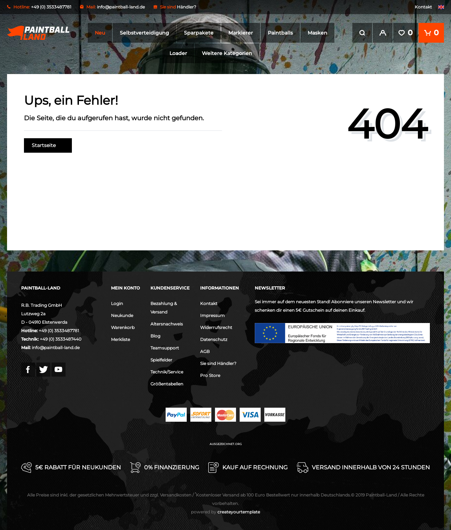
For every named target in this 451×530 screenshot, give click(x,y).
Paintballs (280, 33)
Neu (100, 33)
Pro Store (210, 375)
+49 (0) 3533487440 (60, 338)
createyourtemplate (225, 511)
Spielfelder (161, 359)
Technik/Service (166, 371)
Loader (178, 53)
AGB (205, 351)
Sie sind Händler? (218, 363)
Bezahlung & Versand (163, 307)
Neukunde (122, 315)
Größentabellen (166, 383)
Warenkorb (123, 327)
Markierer (240, 33)
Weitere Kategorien (227, 53)
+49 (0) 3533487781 (59, 330)
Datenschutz (213, 339)
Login (117, 303)
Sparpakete (199, 33)
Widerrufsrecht (216, 327)
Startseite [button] (48, 145)
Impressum (212, 315)
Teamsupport (164, 347)
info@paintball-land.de (121, 7)
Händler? (186, 7)
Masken (317, 33)
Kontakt (423, 7)
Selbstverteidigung (144, 33)
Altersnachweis (166, 323)
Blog (155, 335)
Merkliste (120, 339)
